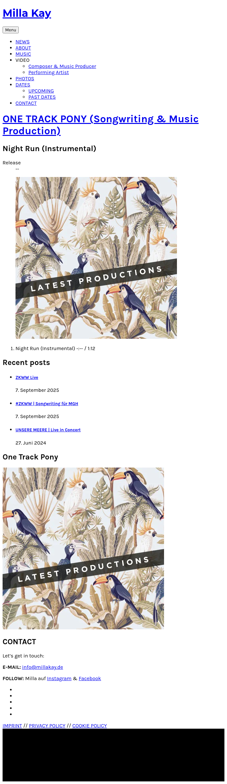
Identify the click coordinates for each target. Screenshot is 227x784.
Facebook (90, 678)
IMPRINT (12, 726)
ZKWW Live (26, 377)
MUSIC (23, 54)
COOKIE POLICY (89, 726)
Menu (10, 30)
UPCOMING (41, 91)
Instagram (59, 678)
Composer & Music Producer (62, 66)
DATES (22, 85)
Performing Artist (48, 72)
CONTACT (25, 103)
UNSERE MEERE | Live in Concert (48, 429)
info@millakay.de (42, 667)
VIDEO (22, 60)
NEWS (22, 42)
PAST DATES (42, 97)
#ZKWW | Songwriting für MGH (46, 403)
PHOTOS (24, 78)
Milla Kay (27, 13)
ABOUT (23, 48)
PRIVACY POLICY (47, 726)
